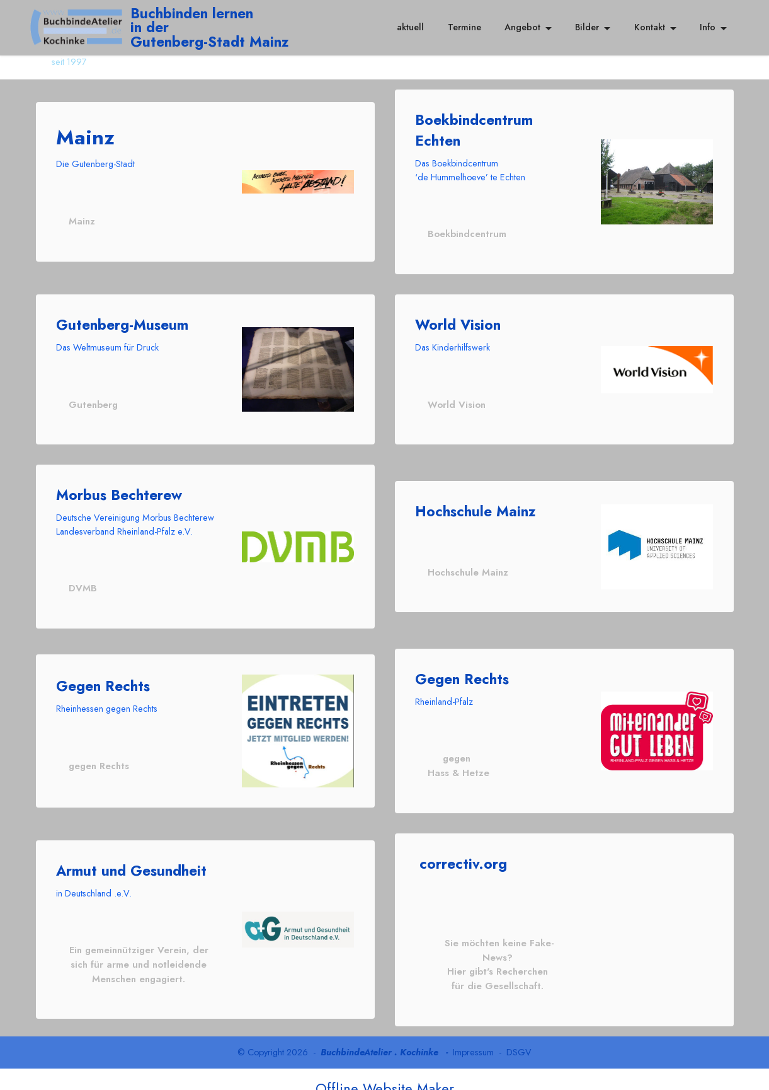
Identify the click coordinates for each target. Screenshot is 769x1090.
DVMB (81, 586)
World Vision (455, 403)
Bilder (587, 27)
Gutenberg (93, 403)
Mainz (81, 220)
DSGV (519, 1033)
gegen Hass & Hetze (457, 763)
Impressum (473, 1033)
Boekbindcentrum (466, 233)
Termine (464, 27)
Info (707, 27)
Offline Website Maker (385, 1070)
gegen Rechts (98, 763)
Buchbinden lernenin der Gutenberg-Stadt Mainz (213, 27)
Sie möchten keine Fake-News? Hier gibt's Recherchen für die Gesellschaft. (497, 953)
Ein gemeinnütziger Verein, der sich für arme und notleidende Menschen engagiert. (139, 953)
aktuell (410, 27)
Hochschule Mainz (467, 570)
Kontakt (649, 27)
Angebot (522, 27)
